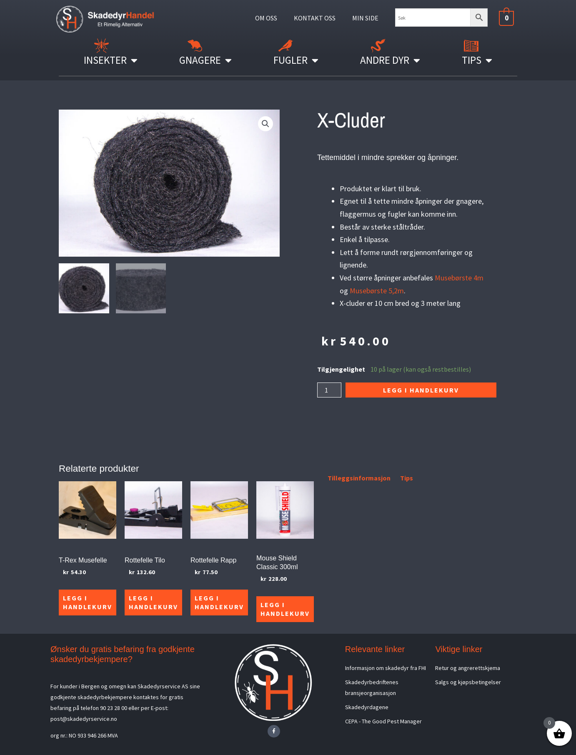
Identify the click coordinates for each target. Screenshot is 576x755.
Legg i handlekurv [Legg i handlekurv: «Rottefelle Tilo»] (153, 602)
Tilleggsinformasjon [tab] (359, 478)
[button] (265, 123)
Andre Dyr (390, 60)
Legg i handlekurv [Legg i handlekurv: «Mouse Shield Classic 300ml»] (285, 609)
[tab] (318, 479)
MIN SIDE (365, 18)
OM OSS (266, 18)
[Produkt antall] (329, 390)
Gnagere (205, 60)
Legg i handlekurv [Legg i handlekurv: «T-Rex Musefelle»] (87, 602)
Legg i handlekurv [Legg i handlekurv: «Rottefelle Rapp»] (219, 602)
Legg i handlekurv (421, 390)
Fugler (295, 60)
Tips (477, 60)
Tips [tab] (406, 478)
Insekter (111, 60)
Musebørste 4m (459, 277)
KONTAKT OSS (315, 18)
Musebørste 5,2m (377, 290)
